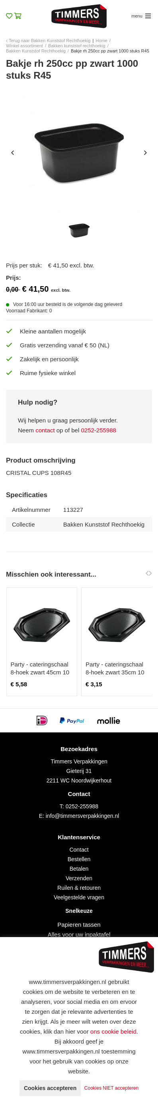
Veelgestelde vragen (79, 897)
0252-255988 (98, 430)
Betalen (79, 869)
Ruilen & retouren (79, 888)
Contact (78, 849)
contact (45, 430)
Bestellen (79, 859)
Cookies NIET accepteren (111, 1088)
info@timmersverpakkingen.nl (82, 816)
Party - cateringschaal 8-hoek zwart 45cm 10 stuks (40, 672)
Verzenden (79, 878)
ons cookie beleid (113, 1031)
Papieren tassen (78, 924)
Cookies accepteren (50, 1088)
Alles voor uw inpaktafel (79, 934)
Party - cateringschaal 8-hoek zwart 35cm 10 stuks (115, 672)
